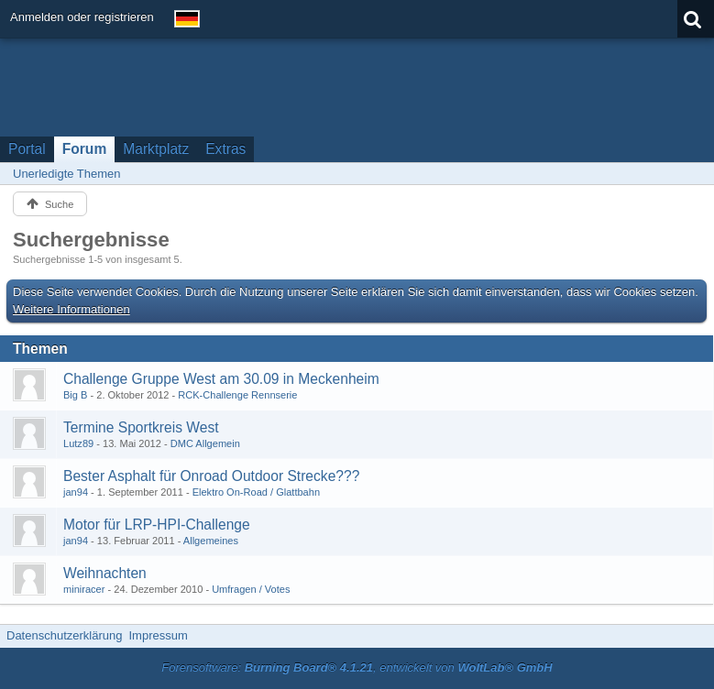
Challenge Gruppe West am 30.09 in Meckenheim (221, 379)
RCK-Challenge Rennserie (237, 394)
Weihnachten (105, 573)
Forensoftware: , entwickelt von (356, 667)
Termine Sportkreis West (141, 427)
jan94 (75, 492)
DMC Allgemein (205, 443)
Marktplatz (156, 149)
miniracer (83, 589)
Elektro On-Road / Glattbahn (256, 492)
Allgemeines (210, 540)
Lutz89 (78, 443)
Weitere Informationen (71, 309)
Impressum (157, 635)
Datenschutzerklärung (64, 635)
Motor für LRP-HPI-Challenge (156, 524)
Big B (75, 394)
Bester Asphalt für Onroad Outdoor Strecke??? (211, 476)
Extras (225, 149)
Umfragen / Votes (251, 589)
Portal (27, 149)
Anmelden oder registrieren (82, 17)
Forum (84, 149)
